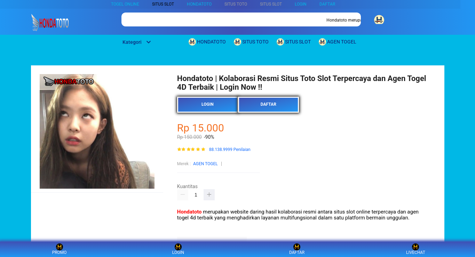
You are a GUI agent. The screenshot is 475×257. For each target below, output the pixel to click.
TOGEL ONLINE (125, 4)
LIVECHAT (415, 249)
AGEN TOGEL (205, 163)
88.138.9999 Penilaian (230, 149)
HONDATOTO (199, 4)
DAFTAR (327, 4)
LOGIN (301, 4)
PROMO (59, 249)
